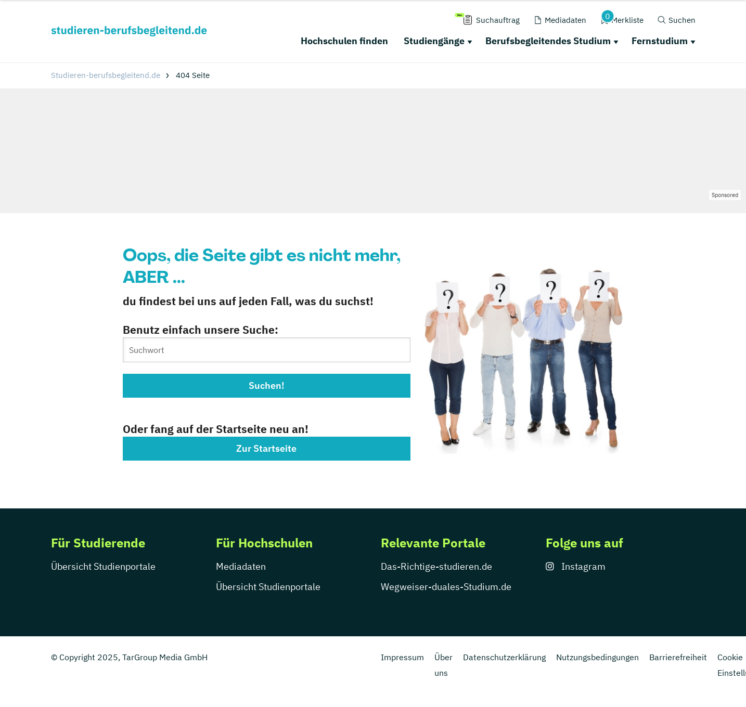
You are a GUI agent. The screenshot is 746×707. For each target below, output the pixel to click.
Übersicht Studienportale (103, 566)
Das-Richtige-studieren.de (436, 566)
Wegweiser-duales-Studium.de (446, 587)
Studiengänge (434, 41)
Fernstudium (660, 41)
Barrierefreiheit (678, 657)
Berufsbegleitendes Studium (548, 41)
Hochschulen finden (344, 41)
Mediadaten (241, 566)
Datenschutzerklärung (504, 657)
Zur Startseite (266, 448)
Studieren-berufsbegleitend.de (105, 75)
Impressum (402, 657)
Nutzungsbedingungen (597, 657)
